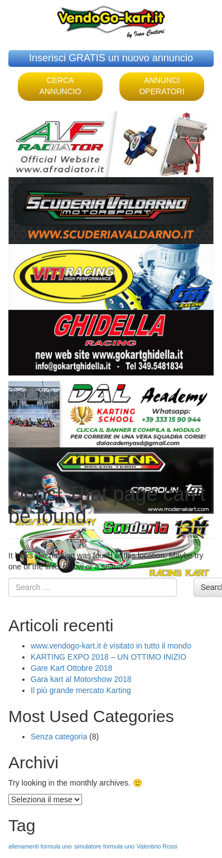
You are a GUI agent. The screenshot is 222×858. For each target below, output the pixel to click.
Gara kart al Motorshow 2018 (81, 679)
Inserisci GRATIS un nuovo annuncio (111, 58)
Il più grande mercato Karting (81, 690)
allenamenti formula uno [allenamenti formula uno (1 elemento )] (40, 846)
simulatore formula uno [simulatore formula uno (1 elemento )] (104, 846)
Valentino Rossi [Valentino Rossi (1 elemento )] (157, 846)
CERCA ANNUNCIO (60, 86)
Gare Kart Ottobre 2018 (71, 668)
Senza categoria (59, 736)
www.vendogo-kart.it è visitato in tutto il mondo (111, 645)
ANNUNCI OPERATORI (161, 86)
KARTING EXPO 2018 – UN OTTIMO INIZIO (108, 656)
